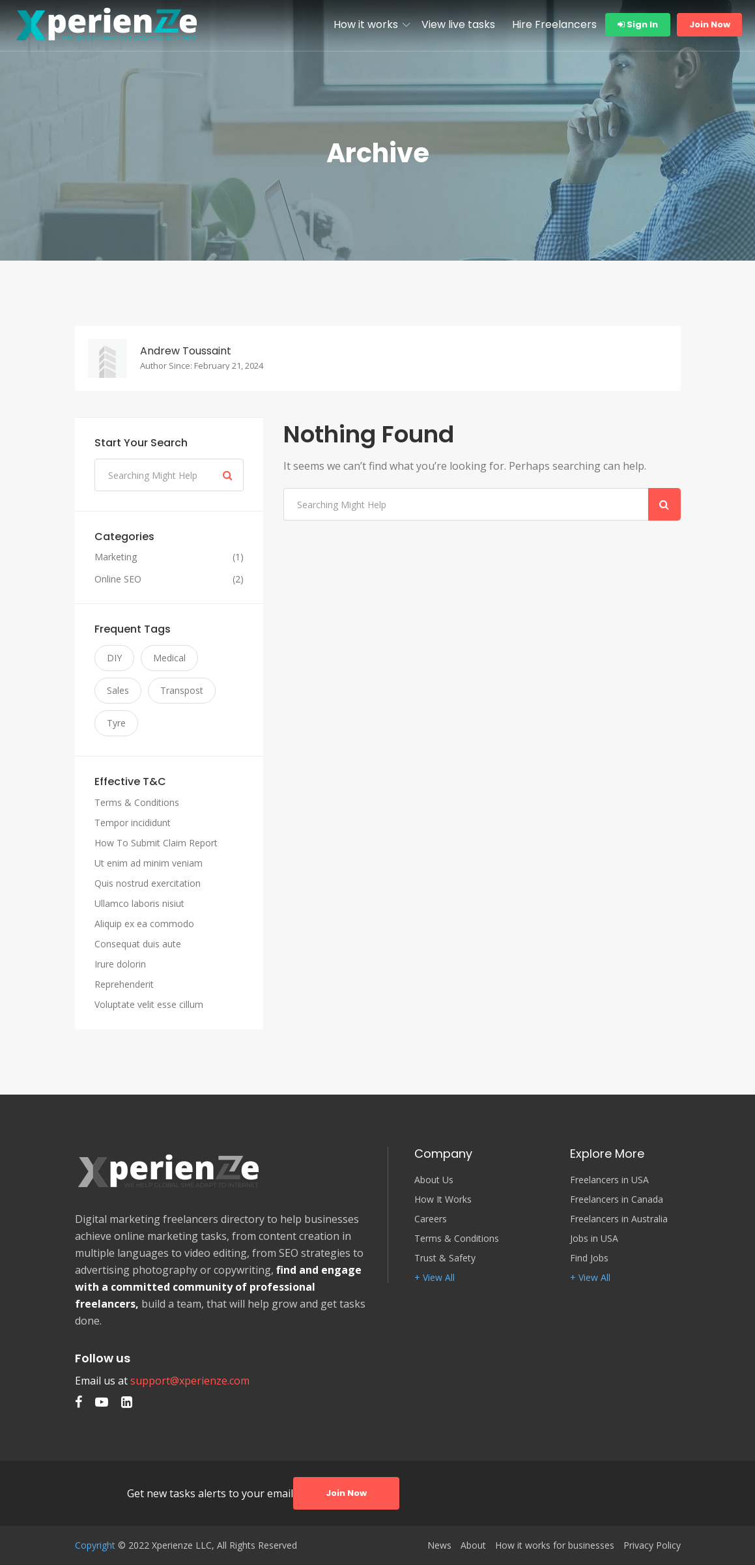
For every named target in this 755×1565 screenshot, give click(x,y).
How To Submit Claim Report (156, 843)
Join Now (709, 24)
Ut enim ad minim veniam (148, 863)
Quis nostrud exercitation (147, 883)
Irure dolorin (120, 964)
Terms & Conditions (136, 802)
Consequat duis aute (137, 944)
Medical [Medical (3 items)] (169, 658)
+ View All (434, 1277)
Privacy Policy (652, 1545)
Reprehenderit (124, 984)
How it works (366, 24)
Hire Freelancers (554, 24)
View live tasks (458, 24)
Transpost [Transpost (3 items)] (181, 690)
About (473, 1545)
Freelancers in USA (609, 1180)
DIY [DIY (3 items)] (114, 658)
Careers (430, 1219)
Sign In (638, 24)
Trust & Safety (445, 1258)
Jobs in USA (594, 1238)
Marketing (115, 557)
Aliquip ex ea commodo (144, 923)
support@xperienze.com (189, 1380)
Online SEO (117, 579)
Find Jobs (589, 1258)
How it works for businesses (554, 1545)
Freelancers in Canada (616, 1199)
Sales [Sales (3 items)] (118, 690)
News (439, 1545)
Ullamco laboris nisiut (139, 903)
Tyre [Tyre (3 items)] (116, 723)
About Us (433, 1180)
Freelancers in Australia (619, 1219)
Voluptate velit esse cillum (148, 1004)
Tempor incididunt (132, 822)
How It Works (443, 1199)
